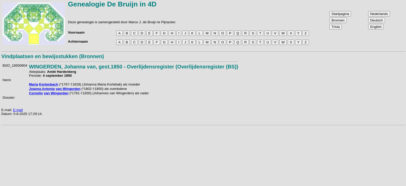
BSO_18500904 (15, 65)
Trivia (335, 27)
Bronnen (337, 20)
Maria (33, 84)
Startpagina (340, 14)
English (376, 27)
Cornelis (36, 93)
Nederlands (379, 14)
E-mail (18, 110)
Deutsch (376, 20)
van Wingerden (68, 89)
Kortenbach (48, 84)
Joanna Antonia (42, 89)
